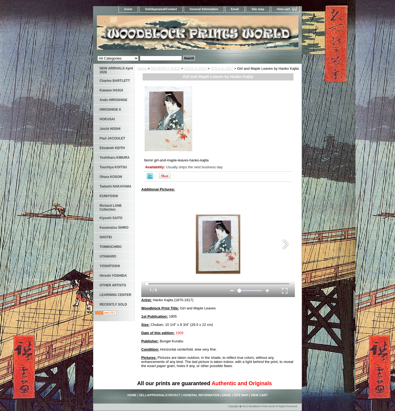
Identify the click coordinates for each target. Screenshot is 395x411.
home (128, 9)
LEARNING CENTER (115, 295)
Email (235, 9)
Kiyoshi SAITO (111, 218)
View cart (283, 9)
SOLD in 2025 (195, 68)
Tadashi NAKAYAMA (115, 186)
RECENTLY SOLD (165, 68)
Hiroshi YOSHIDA (113, 276)
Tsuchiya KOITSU (113, 167)
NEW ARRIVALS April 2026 (116, 70)
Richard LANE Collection (111, 207)
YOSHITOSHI (110, 266)
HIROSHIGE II (110, 109)
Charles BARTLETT (115, 81)
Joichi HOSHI (110, 129)
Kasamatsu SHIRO (114, 228)
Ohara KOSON (111, 177)
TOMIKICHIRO (111, 247)
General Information (204, 9)
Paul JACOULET (112, 138)
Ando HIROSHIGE (113, 100)
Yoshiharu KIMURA (114, 158)
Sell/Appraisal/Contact (161, 9)
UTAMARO (108, 256)
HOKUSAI (107, 119)
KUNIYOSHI (109, 196)
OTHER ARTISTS (113, 285)
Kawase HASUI (111, 90)
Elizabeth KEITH (112, 148)
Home (142, 68)
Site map (258, 9)
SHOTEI (106, 237)
